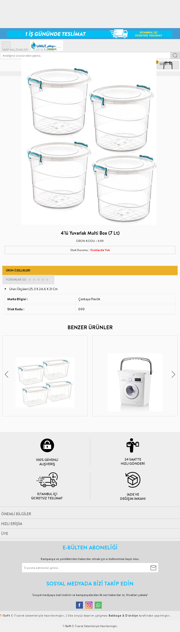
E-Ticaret (77, 626)
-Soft (67, 626)
